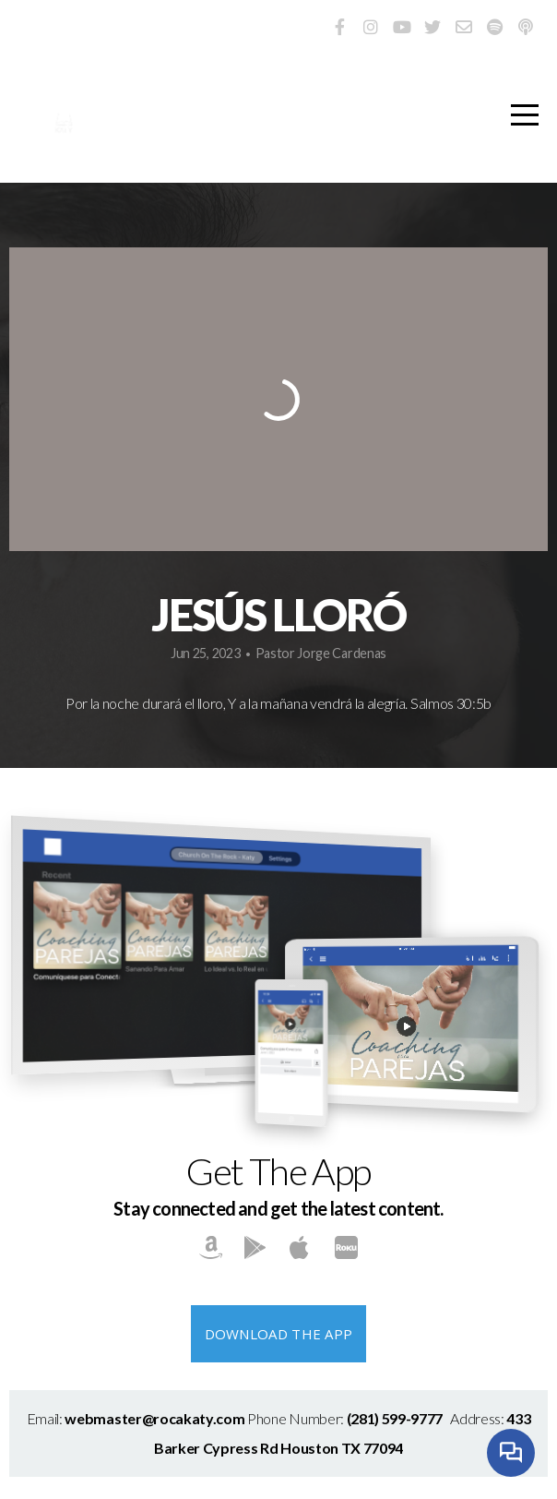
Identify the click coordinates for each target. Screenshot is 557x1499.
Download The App (279, 1334)
